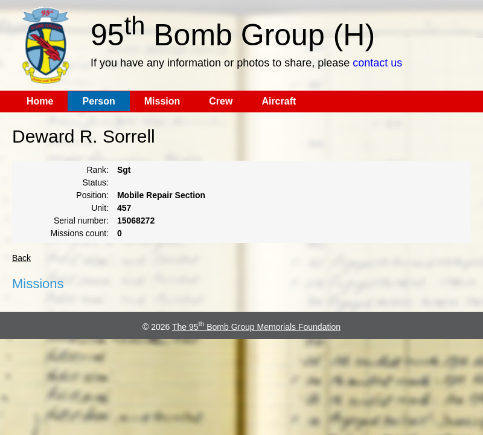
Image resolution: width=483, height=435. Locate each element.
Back (21, 258)
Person (98, 101)
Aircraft (278, 101)
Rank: (97, 170)
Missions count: (80, 233)
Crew (220, 101)
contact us (377, 63)
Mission (162, 101)
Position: (92, 195)
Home (40, 101)
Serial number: (81, 220)
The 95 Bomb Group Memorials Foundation (256, 327)
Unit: (100, 208)
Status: (95, 182)
